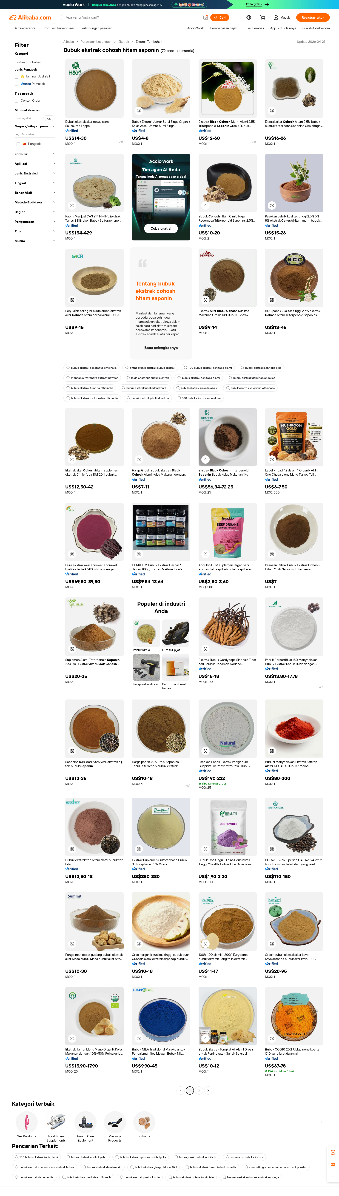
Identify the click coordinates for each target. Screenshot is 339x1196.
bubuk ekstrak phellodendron (148, 398)
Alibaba (68, 41)
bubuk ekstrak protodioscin (140, 1177)
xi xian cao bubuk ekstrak (244, 1157)
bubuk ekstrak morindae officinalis (86, 1177)
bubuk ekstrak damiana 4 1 (102, 1167)
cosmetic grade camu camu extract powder (276, 1167)
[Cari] (219, 17)
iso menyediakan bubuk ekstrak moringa (250, 1177)
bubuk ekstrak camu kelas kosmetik (210, 1167)
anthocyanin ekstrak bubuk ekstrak (150, 368)
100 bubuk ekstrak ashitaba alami (208, 368)
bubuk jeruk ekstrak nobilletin (196, 1157)
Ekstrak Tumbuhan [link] (149, 41)
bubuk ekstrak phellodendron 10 (145, 388)
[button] (205, 17)
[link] (333, 1152)
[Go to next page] (208, 1090)
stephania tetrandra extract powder (92, 378)
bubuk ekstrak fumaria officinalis (89, 388)
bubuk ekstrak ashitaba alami (198, 378)
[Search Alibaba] (132, 17)
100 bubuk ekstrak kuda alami (199, 398)
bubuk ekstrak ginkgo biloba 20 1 (153, 1167)
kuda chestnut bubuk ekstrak (148, 378)
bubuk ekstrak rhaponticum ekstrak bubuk (44, 1167)
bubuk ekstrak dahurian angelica (252, 378)
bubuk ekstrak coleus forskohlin (191, 1177)
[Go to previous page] (181, 1090)
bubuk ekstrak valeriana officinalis (250, 388)
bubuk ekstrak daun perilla (34, 1177)
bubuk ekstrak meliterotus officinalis (92, 398)
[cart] (263, 18)
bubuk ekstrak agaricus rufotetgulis (140, 1157)
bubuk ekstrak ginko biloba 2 (196, 388)
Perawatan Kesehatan (96, 41)
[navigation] (35, 566)
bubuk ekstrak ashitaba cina (261, 368)
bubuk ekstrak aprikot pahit (87, 1157)
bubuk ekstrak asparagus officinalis (91, 368)
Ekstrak (123, 41)
